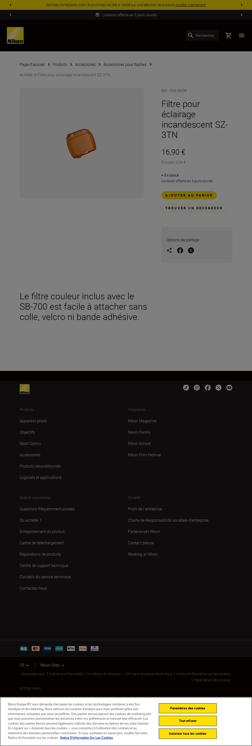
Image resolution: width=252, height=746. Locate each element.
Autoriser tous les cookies (187, 733)
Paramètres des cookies (187, 708)
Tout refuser (188, 720)
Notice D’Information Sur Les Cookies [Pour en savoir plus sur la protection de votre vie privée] (86, 737)
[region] (126, 721)
